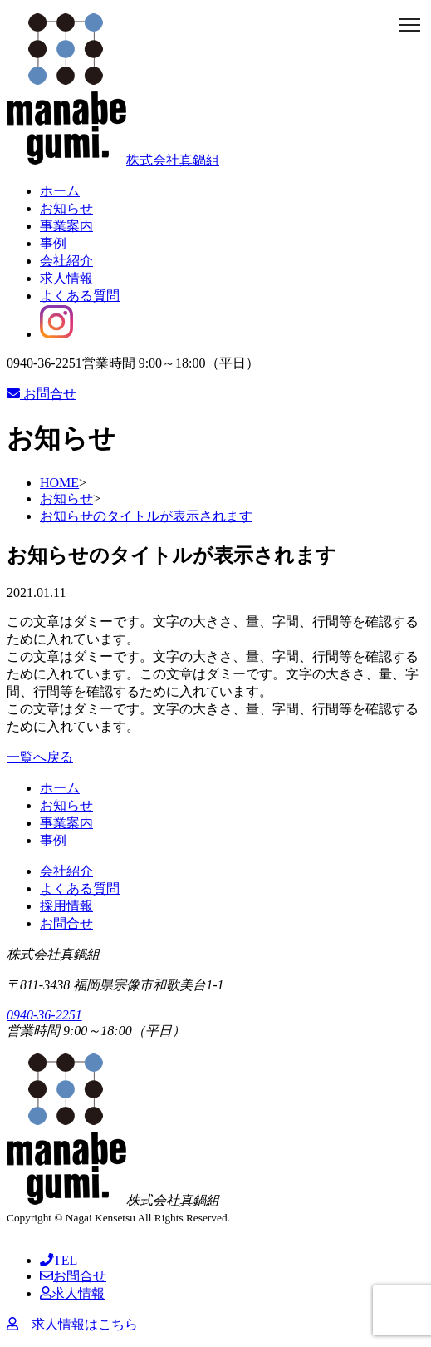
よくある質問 (80, 296)
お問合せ (41, 394)
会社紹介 (66, 261)
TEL (58, 1260)
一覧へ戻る (40, 757)
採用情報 (66, 906)
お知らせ (66, 208)
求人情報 (66, 278)
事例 (53, 243)
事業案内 (66, 226)
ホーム (60, 191)
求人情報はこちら (72, 1324)
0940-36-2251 (44, 1015)
